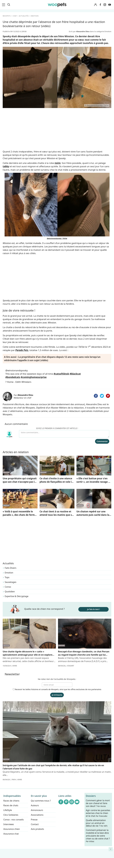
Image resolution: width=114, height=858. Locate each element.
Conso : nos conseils (13, 819)
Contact (35, 824)
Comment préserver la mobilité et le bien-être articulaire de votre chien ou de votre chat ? (98, 836)
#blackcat (75, 373)
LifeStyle (7, 810)
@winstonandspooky (16, 370)
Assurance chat (11, 833)
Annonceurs (37, 810)
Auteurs (35, 805)
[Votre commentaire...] (64, 434)
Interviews (8, 824)
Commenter (102, 441)
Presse (34, 819)
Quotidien (10, 591)
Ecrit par (79, 31)
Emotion (9, 572)
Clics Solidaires (10, 814)
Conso (8, 586)
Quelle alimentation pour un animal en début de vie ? (97, 823)
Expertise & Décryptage (16, 596)
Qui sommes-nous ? (41, 800)
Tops (7, 577)
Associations (37, 814)
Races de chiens (11, 800)
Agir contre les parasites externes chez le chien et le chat (98, 813)
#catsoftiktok (61, 373)
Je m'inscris (57, 695)
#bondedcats (12, 377)
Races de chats (10, 805)
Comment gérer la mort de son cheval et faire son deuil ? (98, 803)
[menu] (4, 4)
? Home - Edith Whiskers (18, 381)
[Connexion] (95, 4)
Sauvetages (10, 582)
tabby (6, 166)
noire (58, 163)
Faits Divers (10, 567)
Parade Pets (21, 350)
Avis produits (37, 829)
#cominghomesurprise (34, 377)
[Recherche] (8, 4)
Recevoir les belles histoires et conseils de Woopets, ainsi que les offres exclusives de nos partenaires (57, 689)
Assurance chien (11, 829)
